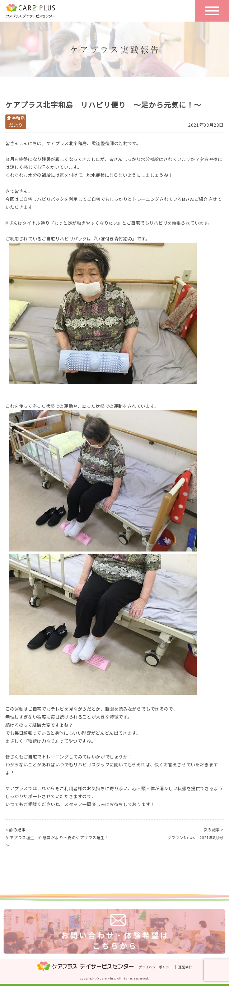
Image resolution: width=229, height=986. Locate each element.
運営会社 (185, 966)
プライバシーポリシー (156, 966)
